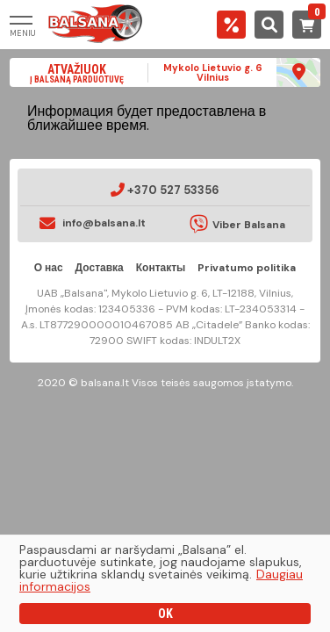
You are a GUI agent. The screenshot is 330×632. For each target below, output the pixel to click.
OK (165, 614)
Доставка (99, 267)
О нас (48, 267)
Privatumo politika (246, 267)
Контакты (161, 267)
